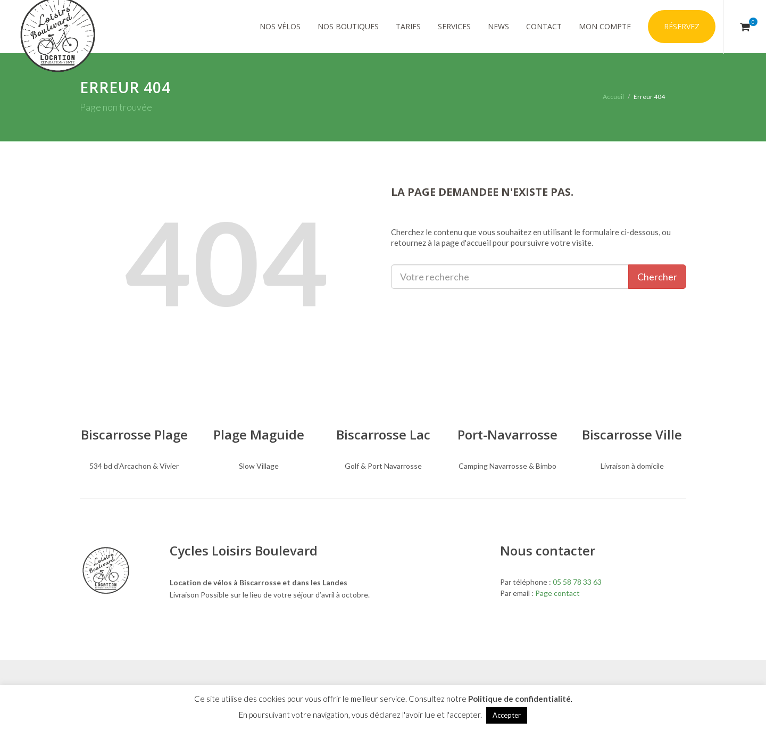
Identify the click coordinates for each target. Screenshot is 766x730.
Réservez (682, 26)
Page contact (557, 593)
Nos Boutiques (348, 26)
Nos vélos (280, 26)
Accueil (613, 97)
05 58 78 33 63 (577, 581)
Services (454, 26)
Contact (544, 26)
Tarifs (408, 26)
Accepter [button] (507, 715)
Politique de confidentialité (519, 698)
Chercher (657, 277)
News (498, 26)
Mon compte (605, 26)
